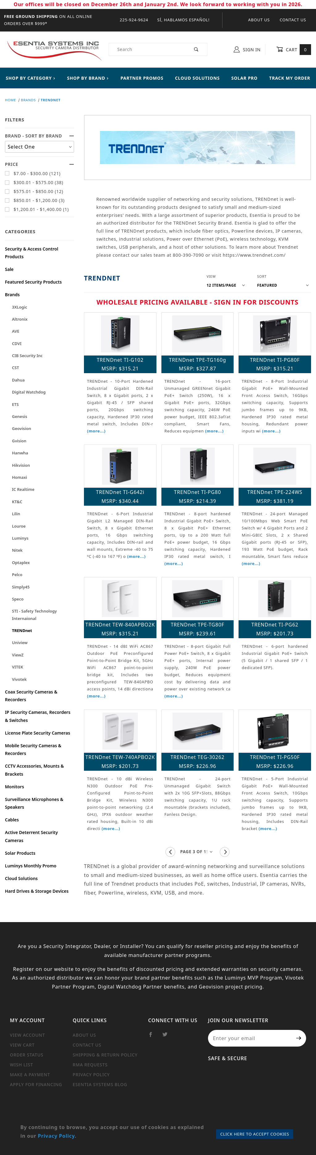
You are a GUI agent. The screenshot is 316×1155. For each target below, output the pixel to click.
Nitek (17, 550)
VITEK (17, 667)
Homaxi (19, 477)
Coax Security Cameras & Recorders (31, 695)
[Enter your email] (250, 1038)
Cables (12, 820)
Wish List (21, 1065)
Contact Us (293, 20)
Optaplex (21, 562)
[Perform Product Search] (196, 49)
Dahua (18, 380)
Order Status (27, 1055)
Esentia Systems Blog (100, 1084)
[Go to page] (197, 852)
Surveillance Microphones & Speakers (34, 803)
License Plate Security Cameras (37, 733)
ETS (15, 404)
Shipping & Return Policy (105, 1055)
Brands (12, 294)
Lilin (16, 513)
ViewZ (18, 655)
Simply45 (21, 587)
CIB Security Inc (27, 355)
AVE (15, 331)
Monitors (14, 787)
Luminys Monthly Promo (30, 866)
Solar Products (20, 853)
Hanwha (20, 453)
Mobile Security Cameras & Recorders (33, 749)
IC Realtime (23, 489)
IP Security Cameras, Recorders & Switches (37, 716)
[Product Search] (147, 49)
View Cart (22, 1045)
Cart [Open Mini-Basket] (293, 49)
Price (39, 164)
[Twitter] (167, 1037)
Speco (17, 599)
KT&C (17, 501)
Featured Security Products (33, 282)
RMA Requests (90, 1065)
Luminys (20, 538)
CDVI (17, 343)
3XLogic (19, 307)
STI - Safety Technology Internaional (34, 614)
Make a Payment (30, 1074)
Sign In (247, 49)
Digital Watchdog (29, 392)
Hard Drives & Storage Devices (37, 891)
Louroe (19, 526)
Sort (262, 276)
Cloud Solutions (21, 878)
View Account (27, 1035)
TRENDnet (22, 630)
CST (15, 367)
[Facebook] (153, 1037)
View (211, 276)
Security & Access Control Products (31, 252)
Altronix (19, 319)
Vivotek (19, 679)
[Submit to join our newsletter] (299, 1038)
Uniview (20, 642)
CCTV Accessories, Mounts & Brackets (34, 770)
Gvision (19, 441)
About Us (259, 20)
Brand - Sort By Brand (39, 136)
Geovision (21, 428)
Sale (9, 269)
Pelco (17, 574)
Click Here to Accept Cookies (254, 1134)
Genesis (19, 416)
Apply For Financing (36, 1084)
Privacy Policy (91, 1074)
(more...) (96, 431)
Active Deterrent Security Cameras (31, 836)
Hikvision (21, 465)
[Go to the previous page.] (170, 852)
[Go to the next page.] (225, 852)
